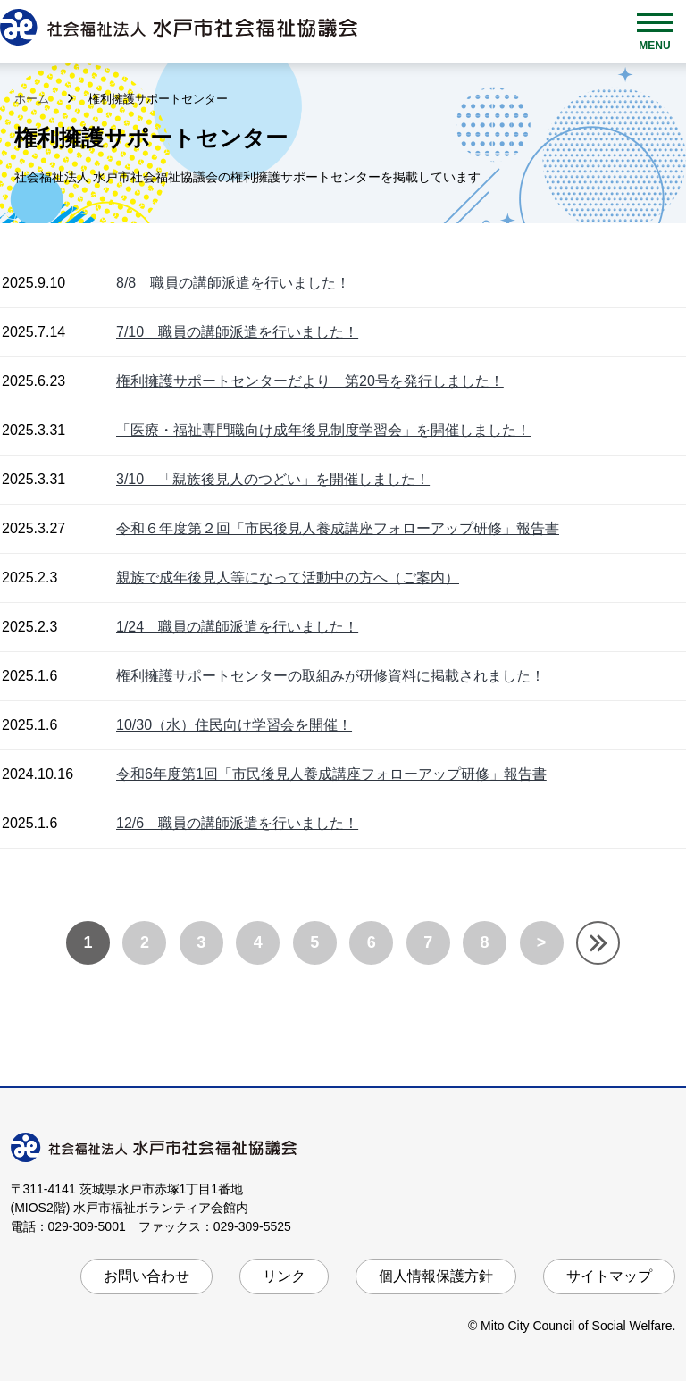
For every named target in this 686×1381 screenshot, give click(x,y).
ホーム (33, 98)
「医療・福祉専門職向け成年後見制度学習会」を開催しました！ (323, 430)
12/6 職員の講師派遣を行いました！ (237, 823)
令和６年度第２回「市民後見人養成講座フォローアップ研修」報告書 (337, 528)
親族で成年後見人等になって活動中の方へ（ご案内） (287, 577)
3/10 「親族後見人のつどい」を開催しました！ (273, 479)
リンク (284, 1276)
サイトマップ (609, 1276)
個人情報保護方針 (436, 1276)
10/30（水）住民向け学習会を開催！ (234, 724)
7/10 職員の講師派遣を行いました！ (237, 331)
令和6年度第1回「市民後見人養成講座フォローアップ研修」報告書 (331, 774)
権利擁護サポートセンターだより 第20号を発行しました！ (310, 381)
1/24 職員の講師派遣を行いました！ (237, 626)
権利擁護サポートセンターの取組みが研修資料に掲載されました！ (330, 675)
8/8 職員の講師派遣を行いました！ (233, 282)
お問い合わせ (146, 1276)
